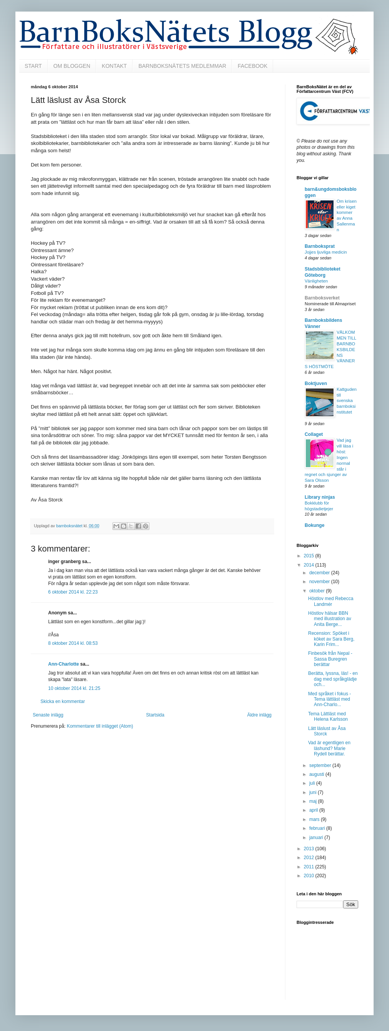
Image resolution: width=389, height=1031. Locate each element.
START (33, 66)
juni (313, 792)
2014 (309, 565)
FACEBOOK (252, 66)
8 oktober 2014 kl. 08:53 (73, 643)
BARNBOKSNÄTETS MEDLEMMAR (182, 66)
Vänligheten (316, 281)
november (320, 581)
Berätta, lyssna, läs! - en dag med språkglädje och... (333, 679)
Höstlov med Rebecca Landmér (330, 601)
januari (316, 837)
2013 (309, 848)
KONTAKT (114, 66)
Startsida (155, 715)
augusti (317, 774)
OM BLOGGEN (72, 66)
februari (317, 828)
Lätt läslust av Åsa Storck (326, 731)
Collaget (314, 434)
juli (312, 783)
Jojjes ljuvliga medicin (326, 252)
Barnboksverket (322, 298)
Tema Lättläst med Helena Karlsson (328, 716)
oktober (317, 591)
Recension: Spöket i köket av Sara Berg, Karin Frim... (331, 639)
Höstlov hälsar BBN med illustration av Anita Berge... (329, 619)
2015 (309, 555)
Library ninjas (320, 497)
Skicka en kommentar (62, 701)
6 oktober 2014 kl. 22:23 (73, 592)
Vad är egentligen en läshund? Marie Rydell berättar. (329, 748)
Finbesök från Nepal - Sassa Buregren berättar (330, 659)
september (320, 765)
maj (313, 801)
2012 (309, 857)
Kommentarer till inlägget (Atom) (100, 726)
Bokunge (314, 525)
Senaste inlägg (48, 715)
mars (315, 819)
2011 (309, 867)
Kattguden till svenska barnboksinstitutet (347, 400)
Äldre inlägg (259, 715)
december (320, 572)
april (314, 810)
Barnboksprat (320, 246)
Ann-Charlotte (63, 664)
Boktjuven (316, 383)
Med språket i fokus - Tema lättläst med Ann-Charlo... (329, 699)
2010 (309, 875)
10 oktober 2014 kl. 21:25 (74, 688)
